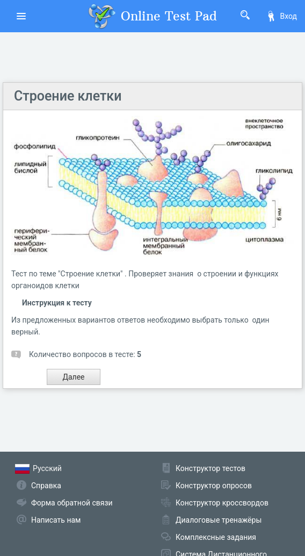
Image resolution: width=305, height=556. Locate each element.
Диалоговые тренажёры (219, 520)
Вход (281, 16)
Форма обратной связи (72, 502)
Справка (46, 485)
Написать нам (56, 520)
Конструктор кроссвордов (222, 502)
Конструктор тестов (210, 468)
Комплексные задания (216, 537)
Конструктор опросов (214, 485)
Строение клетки (67, 96)
